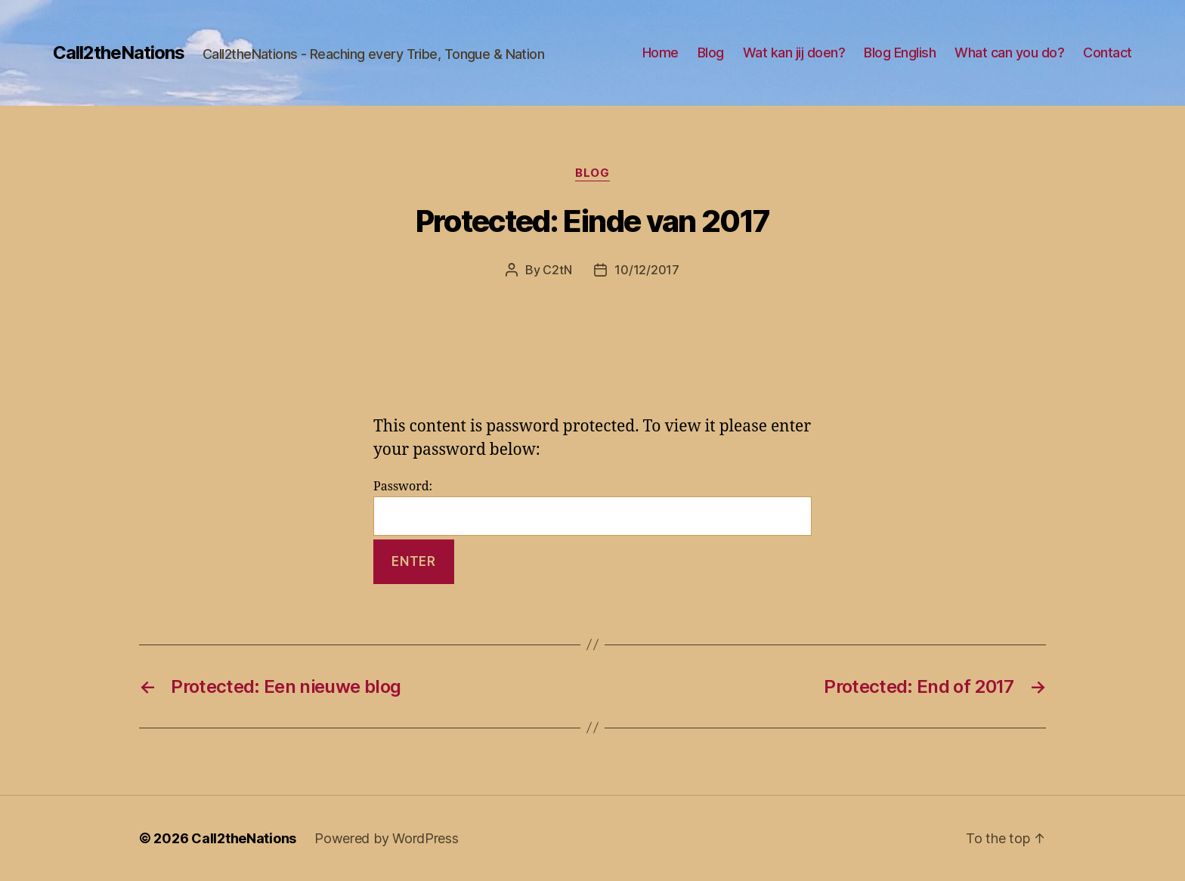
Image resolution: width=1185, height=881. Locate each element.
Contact (1107, 52)
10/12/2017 (646, 269)
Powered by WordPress (386, 838)
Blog (711, 52)
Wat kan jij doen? (794, 52)
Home (660, 52)
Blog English (900, 52)
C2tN (557, 269)
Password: (592, 507)
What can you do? (1009, 52)
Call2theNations (118, 53)
